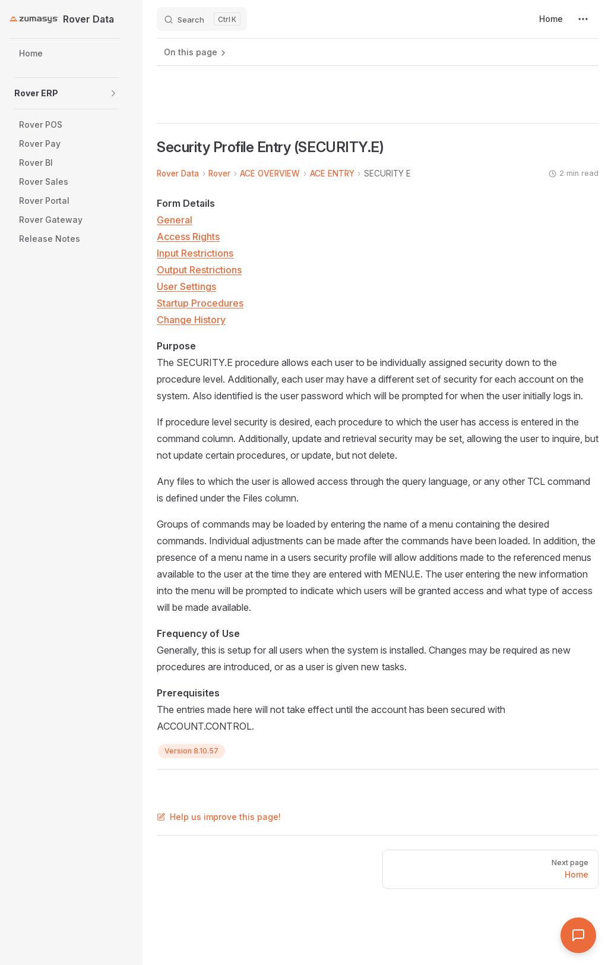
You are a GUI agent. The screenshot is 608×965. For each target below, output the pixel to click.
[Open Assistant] (578, 935)
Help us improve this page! (219, 817)
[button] (113, 93)
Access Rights (188, 236)
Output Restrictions (199, 270)
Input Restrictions (195, 253)
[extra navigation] (583, 19)
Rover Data (178, 173)
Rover (219, 173)
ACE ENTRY (332, 173)
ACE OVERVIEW (270, 173)
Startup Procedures (200, 303)
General (174, 220)
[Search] (202, 19)
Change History (191, 320)
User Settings (186, 286)
